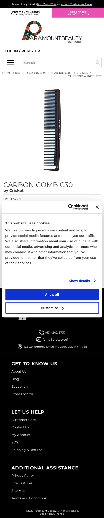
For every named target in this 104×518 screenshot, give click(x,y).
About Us (18, 371)
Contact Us (20, 427)
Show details (79, 281)
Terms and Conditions (28, 498)
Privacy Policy (22, 476)
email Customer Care (76, 4)
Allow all (52, 294)
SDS (14, 442)
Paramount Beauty (26, 13)
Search (98, 62)
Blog (15, 379)
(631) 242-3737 (46, 4)
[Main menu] (10, 62)
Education (19, 386)
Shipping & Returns (26, 450)
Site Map (18, 491)
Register (30, 51)
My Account (21, 435)
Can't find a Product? (85, 76)
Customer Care (23, 420)
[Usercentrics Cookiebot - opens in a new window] (68, 207)
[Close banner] (97, 207)
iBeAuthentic (56, 513)
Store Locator (22, 394)
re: (78, 13)
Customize (52, 308)
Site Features (21, 483)
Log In (12, 51)
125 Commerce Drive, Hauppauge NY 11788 (55, 346)
